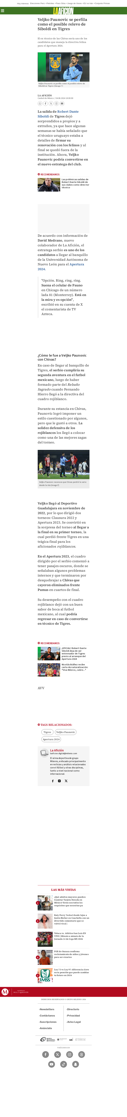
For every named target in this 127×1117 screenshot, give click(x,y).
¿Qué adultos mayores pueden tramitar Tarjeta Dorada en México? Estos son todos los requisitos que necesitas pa (70, 901)
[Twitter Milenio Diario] (57, 1054)
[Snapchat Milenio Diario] (75, 1064)
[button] (2, 11)
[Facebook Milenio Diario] (45, 1054)
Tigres (47, 732)
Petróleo (50, 3)
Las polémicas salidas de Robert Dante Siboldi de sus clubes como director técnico (75, 183)
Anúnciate (46, 1028)
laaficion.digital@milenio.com (63, 753)
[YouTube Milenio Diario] (51, 1064)
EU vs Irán (88, 3)
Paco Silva (60, 3)
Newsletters (47, 1009)
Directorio (73, 1009)
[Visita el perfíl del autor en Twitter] (66, 781)
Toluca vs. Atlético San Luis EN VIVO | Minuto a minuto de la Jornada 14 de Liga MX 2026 (70, 936)
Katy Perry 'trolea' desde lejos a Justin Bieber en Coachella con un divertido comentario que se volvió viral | (71, 919)
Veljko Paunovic (65, 732)
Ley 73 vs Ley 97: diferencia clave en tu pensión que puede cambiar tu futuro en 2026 (71, 972)
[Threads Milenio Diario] (81, 1054)
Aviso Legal (74, 1022)
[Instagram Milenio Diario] (69, 1054)
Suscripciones (48, 1022)
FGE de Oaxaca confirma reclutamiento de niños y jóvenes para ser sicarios (71, 954)
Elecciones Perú (37, 3)
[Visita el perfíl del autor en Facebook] (52, 781)
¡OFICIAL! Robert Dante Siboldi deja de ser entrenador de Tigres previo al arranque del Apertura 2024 (74, 654)
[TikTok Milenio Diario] (63, 1064)
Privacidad (73, 1015)
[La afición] (63, 10)
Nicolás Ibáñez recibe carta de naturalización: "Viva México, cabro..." (75, 667)
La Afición (45, 95)
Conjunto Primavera (104, 3)
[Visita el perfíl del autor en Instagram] (59, 781)
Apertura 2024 (51, 739)
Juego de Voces (74, 3)
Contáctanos (47, 1015)
